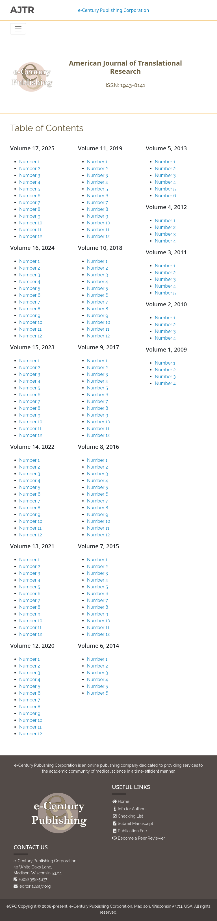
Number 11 (30, 229)
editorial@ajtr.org (32, 886)
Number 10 (30, 223)
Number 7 (29, 202)
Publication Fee (132, 830)
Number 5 (29, 189)
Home (123, 801)
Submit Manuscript (135, 823)
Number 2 (29, 168)
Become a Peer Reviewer (141, 838)
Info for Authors (132, 808)
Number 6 (29, 195)
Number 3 (29, 175)
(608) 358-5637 (30, 879)
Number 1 (29, 161)
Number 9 (29, 216)
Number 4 (29, 182)
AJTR (22, 10)
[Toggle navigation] (18, 28)
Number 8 (29, 209)
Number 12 (30, 236)
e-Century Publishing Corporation (113, 10)
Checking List (130, 816)
